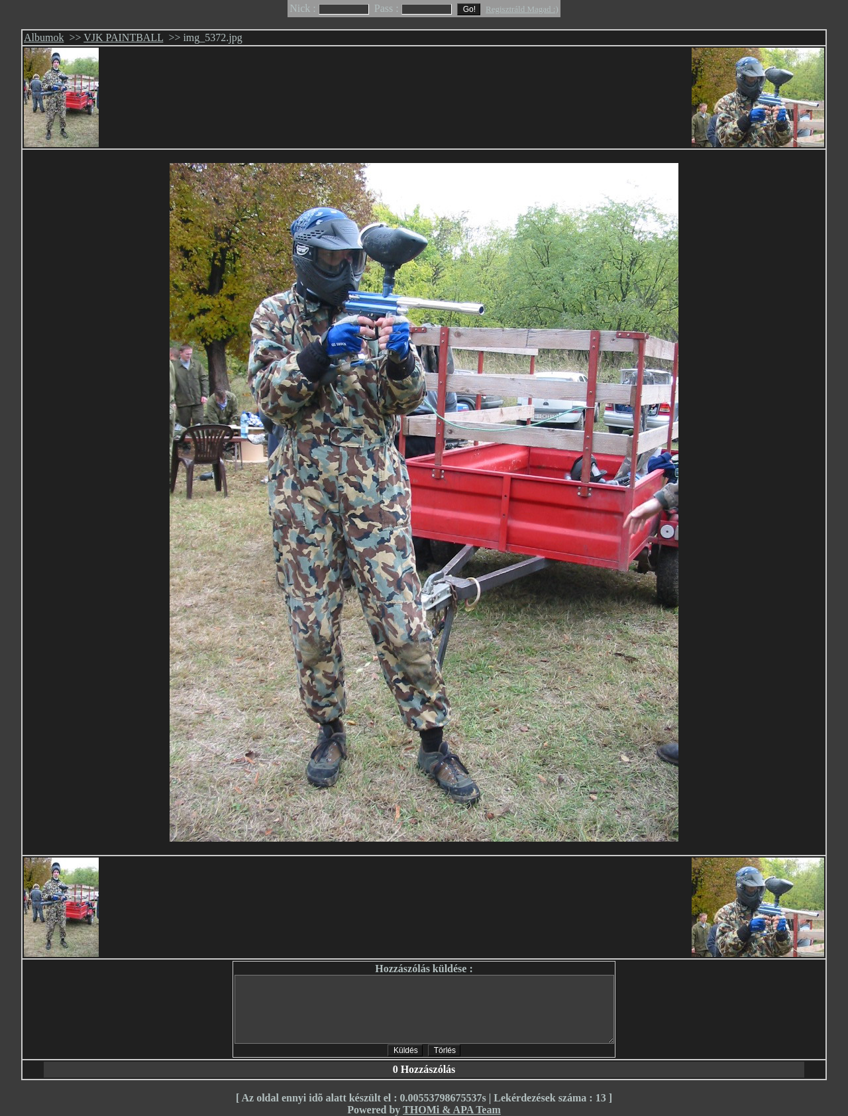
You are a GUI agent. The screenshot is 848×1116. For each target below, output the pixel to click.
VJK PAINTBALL (123, 37)
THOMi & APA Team (452, 1109)
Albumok (44, 37)
